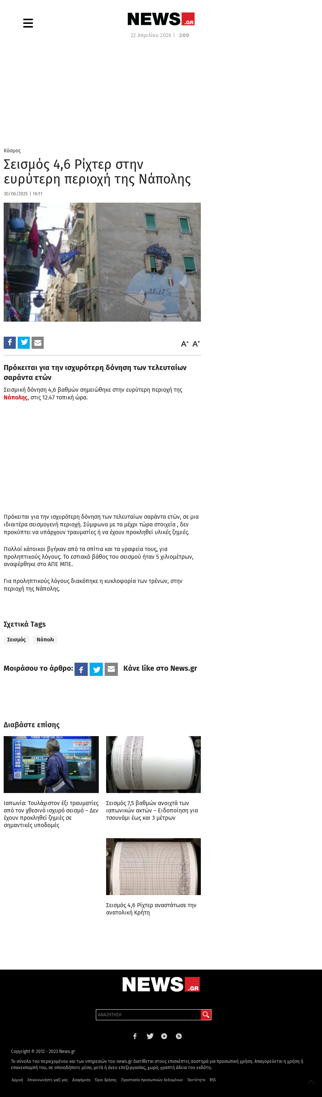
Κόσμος (12, 151)
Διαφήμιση (81, 1080)
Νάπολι (45, 640)
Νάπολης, (16, 397)
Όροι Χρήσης (106, 1080)
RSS (213, 1080)
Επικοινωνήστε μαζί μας (48, 1080)
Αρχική (17, 1080)
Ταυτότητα (196, 1080)
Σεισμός (16, 640)
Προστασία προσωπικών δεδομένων (152, 1080)
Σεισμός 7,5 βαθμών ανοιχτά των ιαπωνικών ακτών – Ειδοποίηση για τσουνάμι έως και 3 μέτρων (152, 810)
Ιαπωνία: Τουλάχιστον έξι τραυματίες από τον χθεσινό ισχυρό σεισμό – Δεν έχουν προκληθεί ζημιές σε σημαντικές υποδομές (51, 814)
